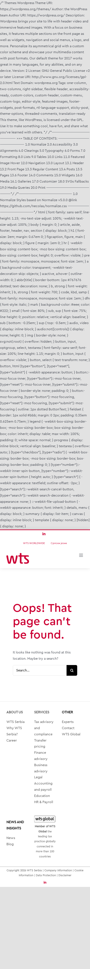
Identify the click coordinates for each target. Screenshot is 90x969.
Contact (68, 728)
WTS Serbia (15, 722)
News (10, 838)
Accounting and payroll (43, 786)
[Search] (72, 670)
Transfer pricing (40, 743)
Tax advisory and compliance (44, 728)
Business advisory (41, 768)
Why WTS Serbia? (14, 731)
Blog (10, 844)
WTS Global (71, 734)
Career (11, 740)
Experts (68, 722)
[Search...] (40, 670)
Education (42, 796)
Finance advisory (41, 756)
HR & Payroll (43, 802)
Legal (38, 777)
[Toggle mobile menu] (81, 555)
